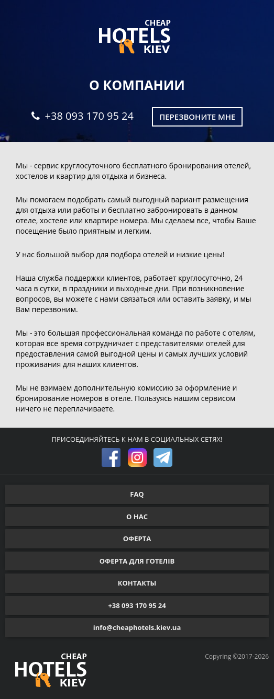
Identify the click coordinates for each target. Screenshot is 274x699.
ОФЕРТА (137, 538)
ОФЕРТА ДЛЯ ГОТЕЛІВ (137, 561)
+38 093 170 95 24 (82, 116)
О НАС (137, 516)
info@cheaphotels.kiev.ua (137, 627)
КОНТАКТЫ (137, 583)
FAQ (137, 494)
